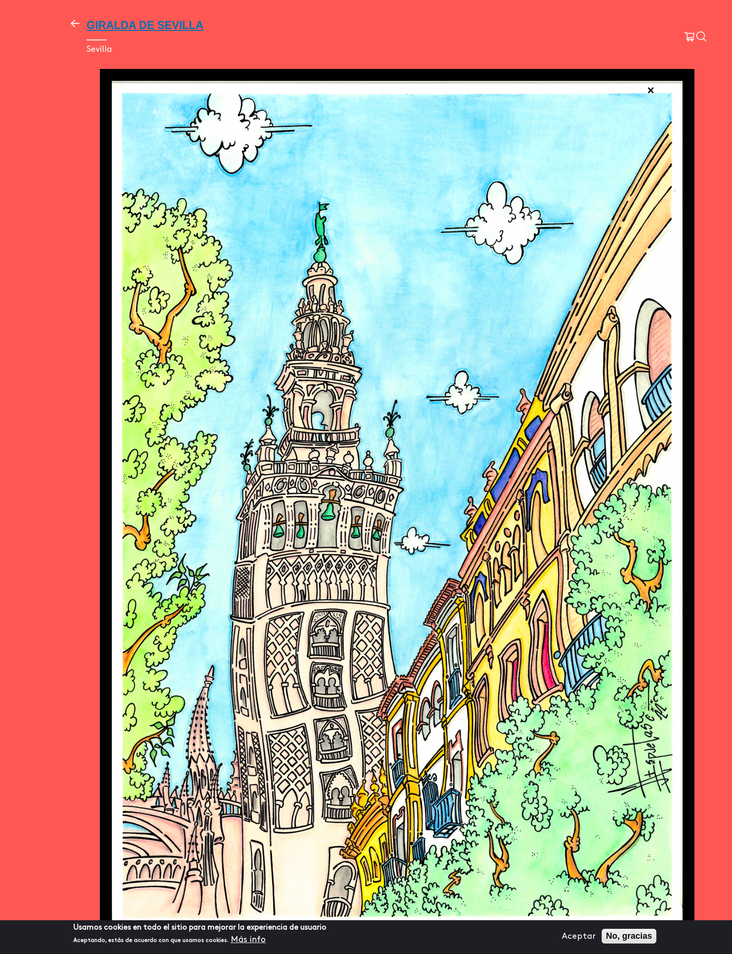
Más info (248, 940)
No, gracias (629, 936)
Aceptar (578, 936)
